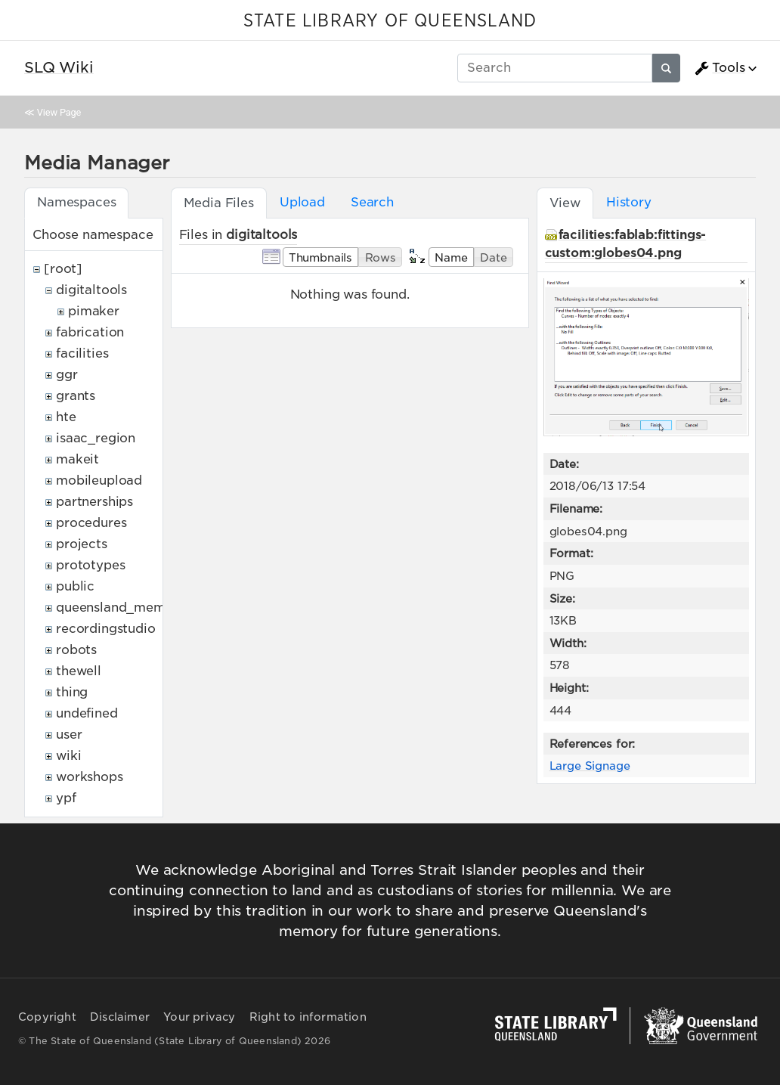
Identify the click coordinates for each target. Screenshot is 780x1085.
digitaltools (91, 290)
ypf (66, 798)
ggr (67, 374)
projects (81, 544)
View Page (59, 112)
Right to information (308, 1017)
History (629, 202)
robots (76, 650)
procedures (91, 523)
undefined (87, 713)
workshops (89, 777)
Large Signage (589, 765)
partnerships (94, 501)
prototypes (90, 565)
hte (66, 417)
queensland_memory (121, 607)
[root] (63, 269)
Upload (302, 202)
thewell (78, 671)
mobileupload (99, 480)
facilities (82, 353)
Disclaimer (120, 1017)
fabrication (90, 332)
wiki (68, 756)
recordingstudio (106, 629)
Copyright (47, 1017)
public (75, 586)
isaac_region (95, 438)
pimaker (93, 311)
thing (72, 692)
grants (75, 396)
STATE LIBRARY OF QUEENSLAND (390, 21)
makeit (77, 459)
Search (372, 202)
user (69, 734)
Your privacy (199, 1017)
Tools (719, 68)
